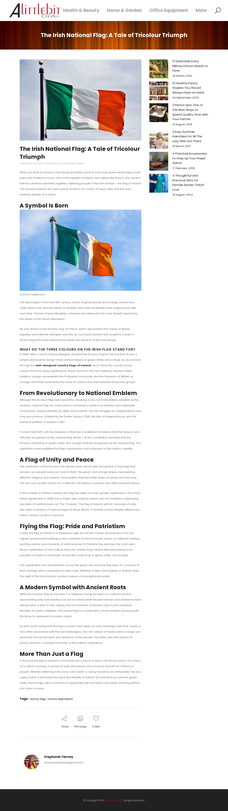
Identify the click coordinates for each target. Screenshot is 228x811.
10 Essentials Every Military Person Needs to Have (190, 66)
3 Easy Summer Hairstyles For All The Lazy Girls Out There (187, 136)
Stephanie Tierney (73, 163)
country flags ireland (60, 699)
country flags (38, 699)
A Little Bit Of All (113, 800)
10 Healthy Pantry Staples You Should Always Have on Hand (188, 88)
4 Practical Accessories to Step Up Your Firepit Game (189, 158)
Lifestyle (51, 163)
